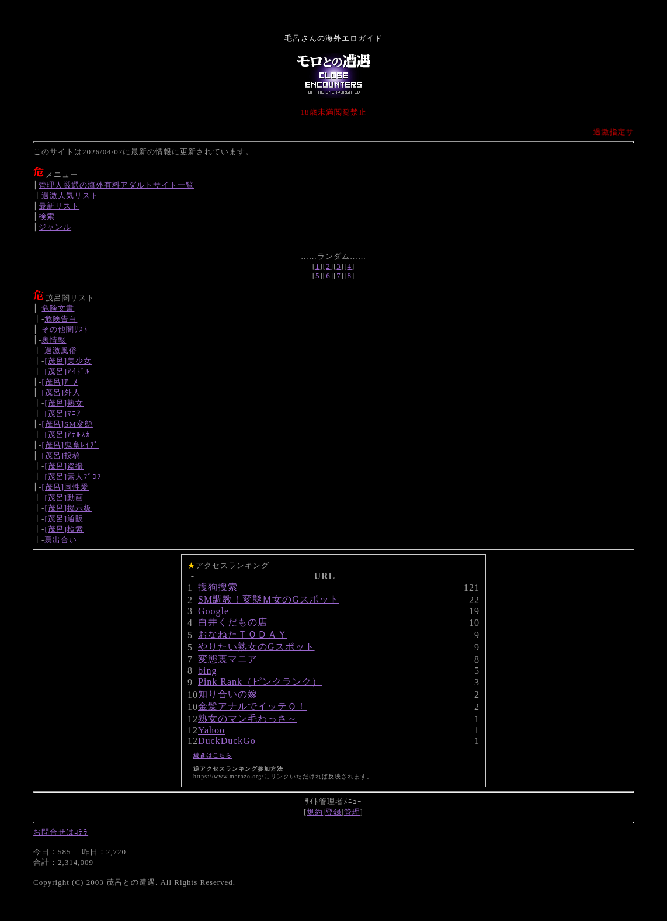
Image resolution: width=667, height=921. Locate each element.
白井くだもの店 (233, 622)
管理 (352, 812)
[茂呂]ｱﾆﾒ (59, 382)
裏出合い (60, 539)
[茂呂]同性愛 (65, 487)
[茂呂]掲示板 (68, 508)
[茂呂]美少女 (68, 360)
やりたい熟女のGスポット (256, 647)
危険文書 (57, 308)
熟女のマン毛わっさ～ (247, 718)
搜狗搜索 (218, 587)
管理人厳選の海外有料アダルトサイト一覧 (116, 185)
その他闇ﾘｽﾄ (64, 329)
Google (213, 611)
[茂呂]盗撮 (64, 466)
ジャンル (55, 227)
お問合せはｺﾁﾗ (60, 831)
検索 (47, 216)
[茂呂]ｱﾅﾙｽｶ (67, 434)
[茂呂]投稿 (61, 455)
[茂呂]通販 (64, 518)
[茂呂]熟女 (64, 403)
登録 (333, 812)
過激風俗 (60, 350)
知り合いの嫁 (228, 694)
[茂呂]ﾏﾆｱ (62, 413)
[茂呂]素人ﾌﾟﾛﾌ (73, 476)
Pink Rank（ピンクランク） (260, 682)
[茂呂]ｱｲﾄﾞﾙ (67, 371)
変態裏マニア (228, 659)
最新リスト (59, 206)
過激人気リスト (70, 195)
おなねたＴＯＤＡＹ (242, 634)
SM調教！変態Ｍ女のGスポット (268, 599)
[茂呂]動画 (64, 497)
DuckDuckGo (227, 741)
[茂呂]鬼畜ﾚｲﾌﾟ (70, 445)
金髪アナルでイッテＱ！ (252, 706)
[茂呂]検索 (64, 529)
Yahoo (211, 730)
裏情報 (53, 339)
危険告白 (60, 318)
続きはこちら (212, 755)
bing (207, 671)
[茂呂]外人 (61, 392)
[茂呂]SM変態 (66, 424)
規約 (315, 812)
